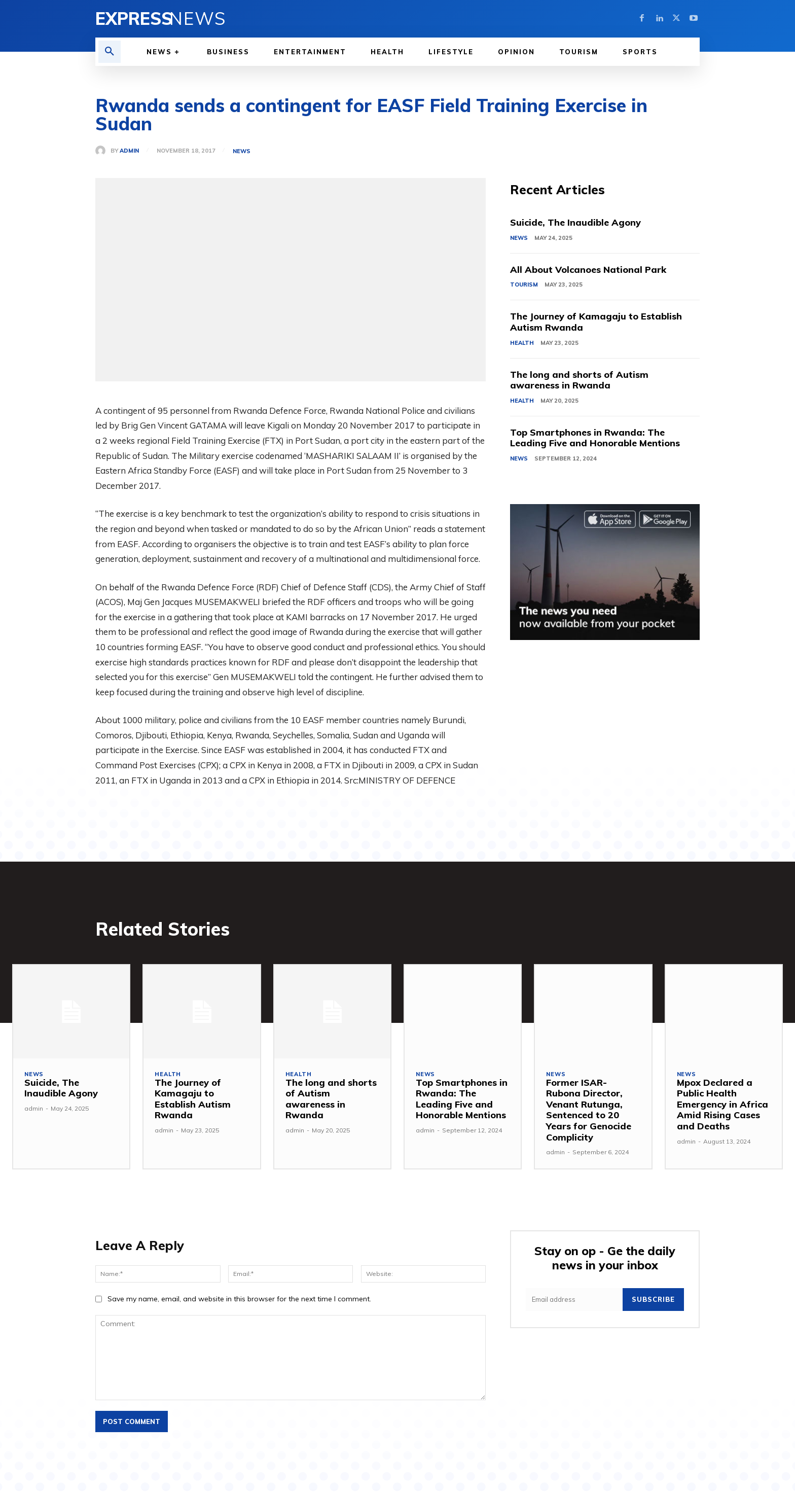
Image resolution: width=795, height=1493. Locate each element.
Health (522, 342)
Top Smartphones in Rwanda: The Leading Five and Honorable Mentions (595, 437)
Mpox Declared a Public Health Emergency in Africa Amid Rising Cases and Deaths (722, 1104)
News (241, 151)
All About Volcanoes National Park (588, 269)
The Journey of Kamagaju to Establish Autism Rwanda (596, 321)
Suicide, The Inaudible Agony (575, 222)
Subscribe (653, 1299)
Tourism (524, 284)
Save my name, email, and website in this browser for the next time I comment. (239, 1298)
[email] (574, 1299)
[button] (109, 52)
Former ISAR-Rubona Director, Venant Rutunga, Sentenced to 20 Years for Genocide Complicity (588, 1110)
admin (129, 151)
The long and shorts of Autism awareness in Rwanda (579, 380)
